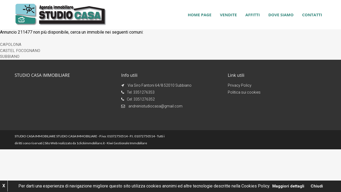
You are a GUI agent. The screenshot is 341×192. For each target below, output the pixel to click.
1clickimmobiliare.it (90, 143)
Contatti (312, 14)
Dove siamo (281, 14)
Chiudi (318, 186)
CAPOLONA (11, 44)
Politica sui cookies (244, 92)
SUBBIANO (10, 56)
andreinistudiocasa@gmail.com (155, 106)
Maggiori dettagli (288, 186)
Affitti (252, 14)
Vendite (228, 14)
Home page (200, 14)
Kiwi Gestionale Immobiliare (127, 143)
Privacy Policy (239, 85)
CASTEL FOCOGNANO (20, 50)
